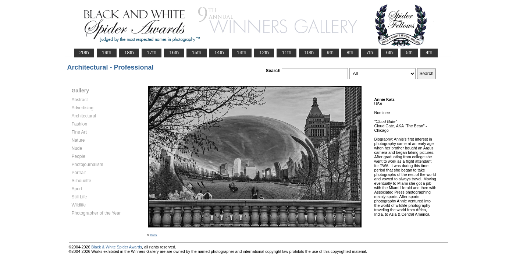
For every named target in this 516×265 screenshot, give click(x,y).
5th (409, 52)
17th (151, 52)
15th (196, 52)
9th (330, 52)
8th (349, 52)
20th (84, 52)
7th (369, 52)
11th (286, 52)
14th (219, 52)
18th (129, 52)
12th (264, 52)
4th (429, 52)
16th (174, 52)
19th (106, 52)
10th (309, 52)
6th (389, 52)
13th (241, 52)
